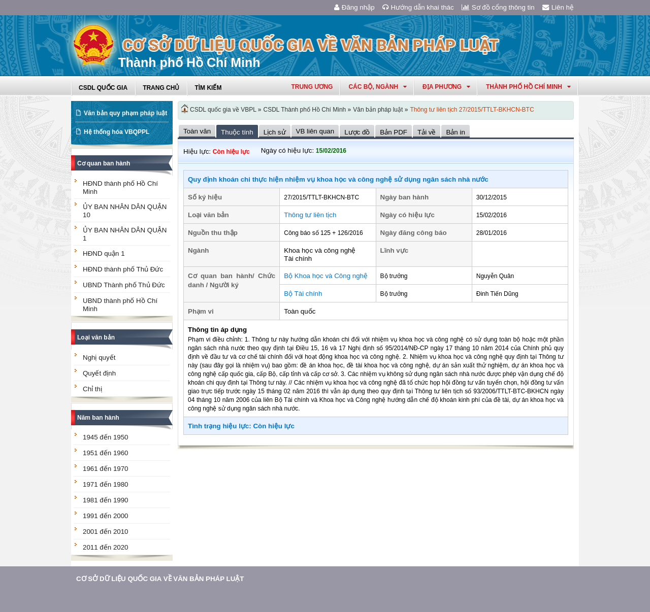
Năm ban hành (98, 417)
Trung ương (312, 86)
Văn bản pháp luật (378, 109)
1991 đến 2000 (105, 516)
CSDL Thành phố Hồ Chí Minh (305, 109)
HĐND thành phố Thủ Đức (123, 269)
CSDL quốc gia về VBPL (223, 109)
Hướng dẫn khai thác (418, 7)
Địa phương (446, 86)
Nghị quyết (99, 357)
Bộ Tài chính (303, 293)
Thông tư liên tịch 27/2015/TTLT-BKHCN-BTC (472, 109)
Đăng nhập (354, 7)
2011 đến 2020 (105, 547)
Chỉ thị (92, 389)
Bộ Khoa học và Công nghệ (326, 276)
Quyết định (99, 373)
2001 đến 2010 (105, 531)
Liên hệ (558, 7)
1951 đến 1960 (105, 453)
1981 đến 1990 (105, 500)
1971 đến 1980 (105, 484)
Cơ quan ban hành (103, 163)
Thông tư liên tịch (310, 215)
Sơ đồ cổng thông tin (498, 7)
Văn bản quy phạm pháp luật (125, 113)
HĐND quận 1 (104, 253)
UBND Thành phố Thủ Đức (124, 285)
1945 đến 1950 (105, 437)
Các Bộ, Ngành (377, 86)
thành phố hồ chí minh (528, 86)
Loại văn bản (96, 337)
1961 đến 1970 (105, 468)
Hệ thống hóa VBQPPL (116, 131)
